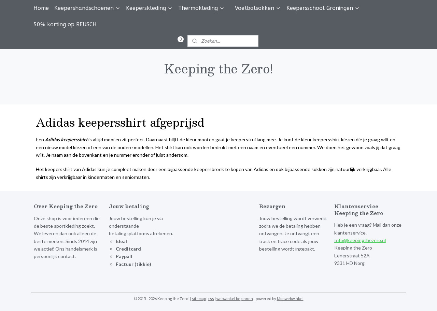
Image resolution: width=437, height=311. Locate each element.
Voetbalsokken (258, 8)
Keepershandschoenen (87, 8)
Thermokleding (201, 8)
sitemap (199, 298)
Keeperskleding (149, 8)
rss (211, 298)
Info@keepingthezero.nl (360, 240)
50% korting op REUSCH (65, 24)
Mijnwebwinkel (290, 298)
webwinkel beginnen (234, 298)
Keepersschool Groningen (323, 8)
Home (41, 8)
